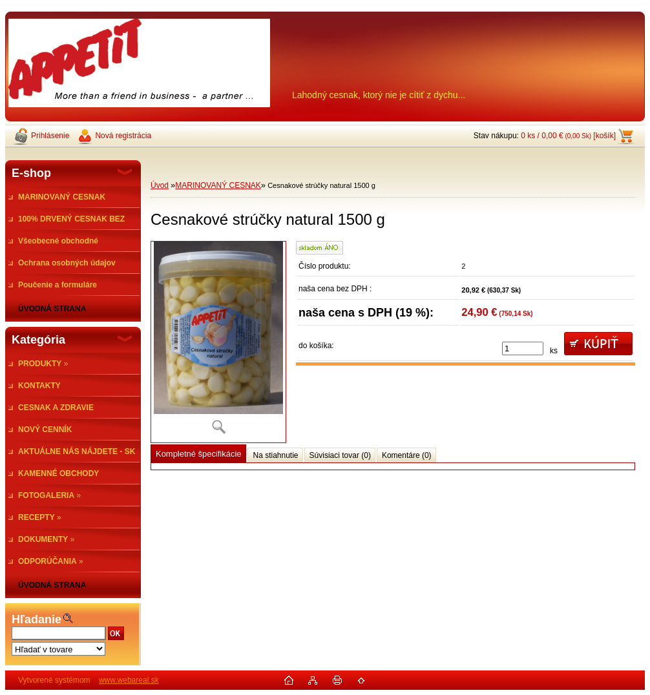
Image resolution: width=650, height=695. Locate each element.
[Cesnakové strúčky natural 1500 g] (218, 342)
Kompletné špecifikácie (198, 454)
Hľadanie (36, 619)
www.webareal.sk (129, 680)
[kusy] (522, 348)
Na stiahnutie (275, 455)
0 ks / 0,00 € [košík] (568, 135)
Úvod (160, 185)
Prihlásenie (50, 135)
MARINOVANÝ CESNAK (217, 185)
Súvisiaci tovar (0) (340, 455)
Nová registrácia (123, 135)
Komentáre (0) (407, 455)
